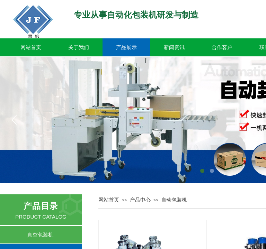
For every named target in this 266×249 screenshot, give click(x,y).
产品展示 (126, 47)
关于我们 (78, 47)
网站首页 (30, 47)
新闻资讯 (174, 47)
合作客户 (222, 47)
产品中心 (140, 200)
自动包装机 (174, 200)
